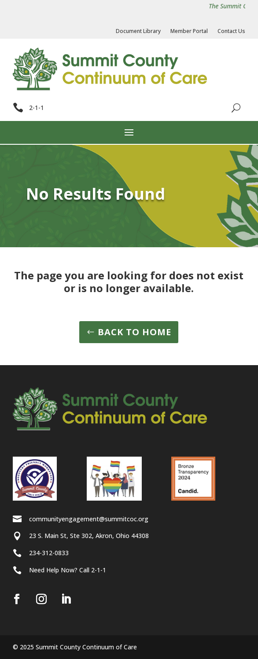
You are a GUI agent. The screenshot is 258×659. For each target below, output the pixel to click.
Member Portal (189, 31)
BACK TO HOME (134, 332)
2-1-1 (36, 107)
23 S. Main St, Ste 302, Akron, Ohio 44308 (89, 535)
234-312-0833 (49, 553)
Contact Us (231, 31)
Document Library (138, 31)
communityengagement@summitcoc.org (88, 519)
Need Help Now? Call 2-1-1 (67, 570)
